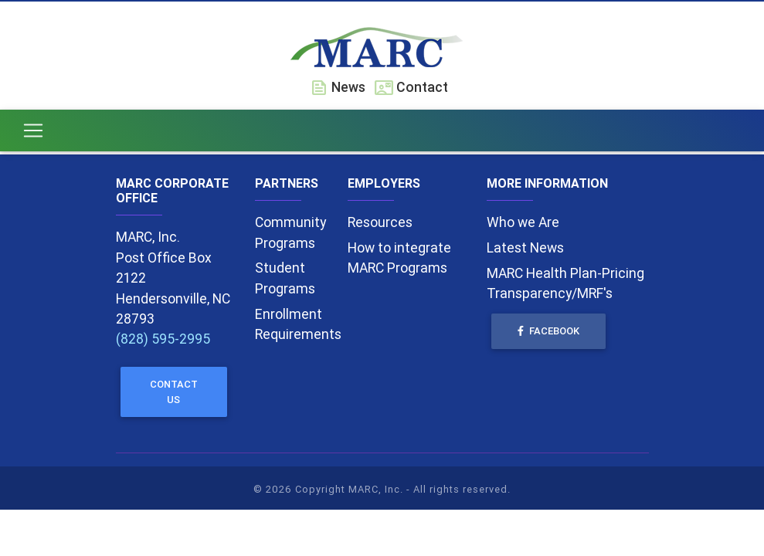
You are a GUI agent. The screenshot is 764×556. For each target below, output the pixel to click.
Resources (380, 222)
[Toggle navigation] (33, 133)
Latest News (525, 247)
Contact (411, 87)
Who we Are (523, 222)
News (337, 87)
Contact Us (174, 391)
